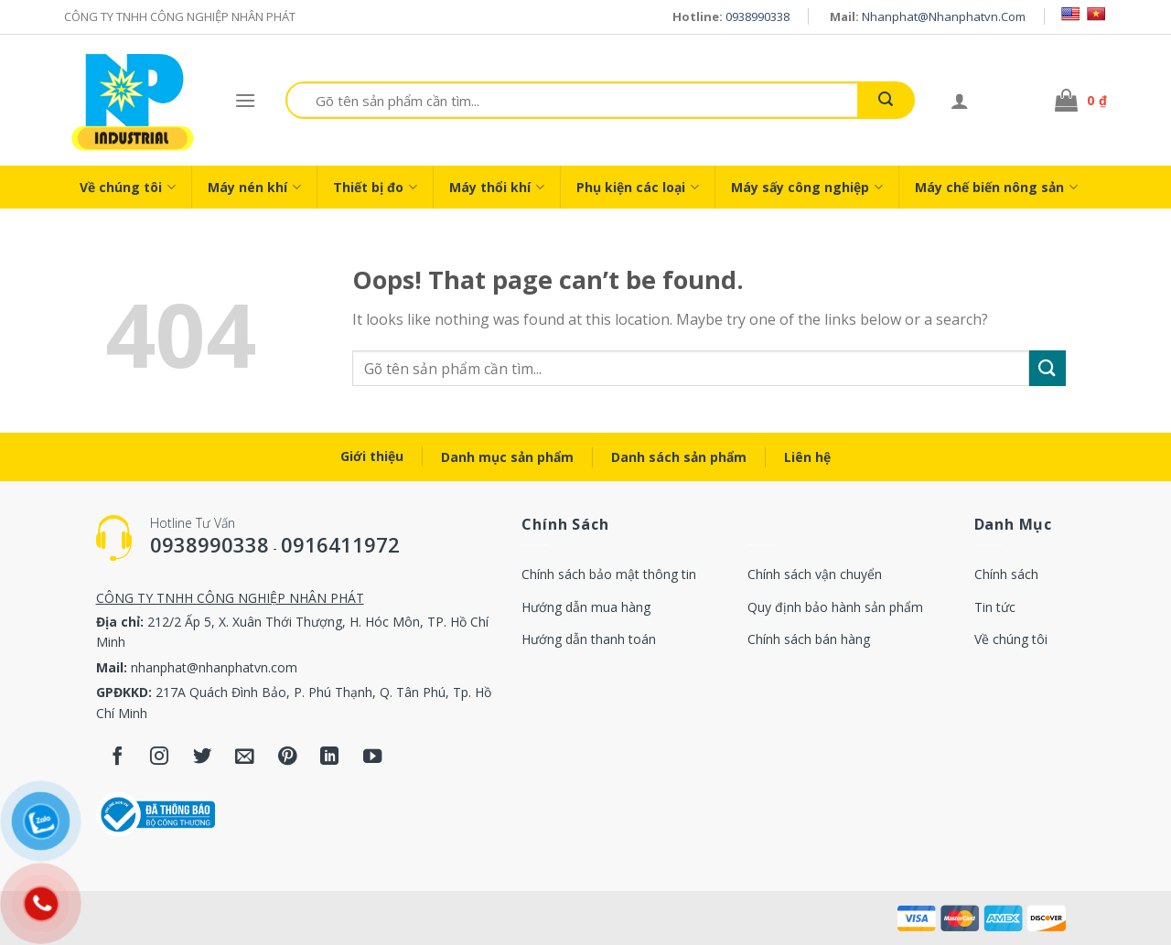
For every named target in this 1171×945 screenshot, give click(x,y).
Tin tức (994, 607)
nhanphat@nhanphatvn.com (944, 16)
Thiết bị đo (375, 187)
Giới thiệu (371, 456)
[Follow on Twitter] (202, 757)
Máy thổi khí (496, 187)
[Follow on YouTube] (372, 757)
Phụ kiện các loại (637, 187)
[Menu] (245, 100)
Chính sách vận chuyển (814, 574)
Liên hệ (807, 457)
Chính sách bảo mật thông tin (608, 574)
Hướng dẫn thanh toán (588, 639)
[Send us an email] (244, 757)
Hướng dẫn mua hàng (585, 607)
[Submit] (885, 100)
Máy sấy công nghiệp (807, 187)
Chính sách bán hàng (808, 639)
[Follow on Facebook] (117, 757)
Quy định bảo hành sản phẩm (835, 607)
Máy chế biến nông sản (996, 187)
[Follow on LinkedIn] (329, 757)
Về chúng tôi (128, 187)
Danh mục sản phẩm (507, 457)
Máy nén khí (254, 187)
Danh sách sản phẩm (679, 457)
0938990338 (757, 16)
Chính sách (1006, 574)
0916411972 (340, 544)
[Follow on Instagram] (159, 757)
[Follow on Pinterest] (287, 757)
